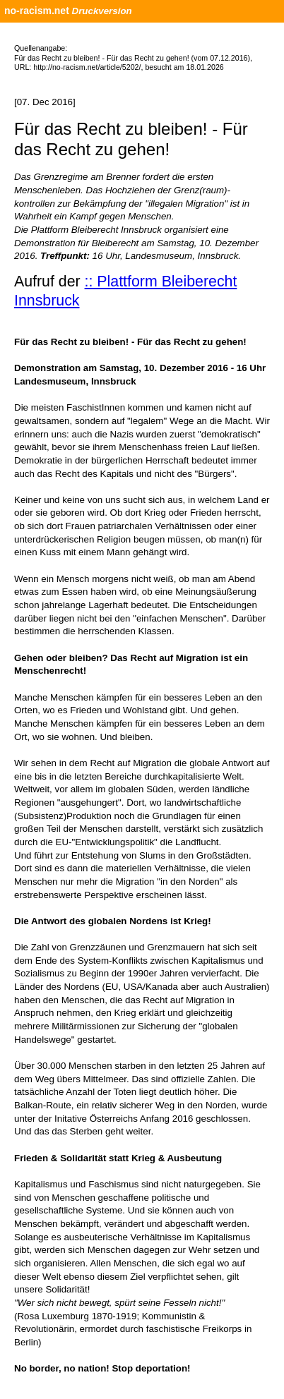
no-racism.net (36, 10)
